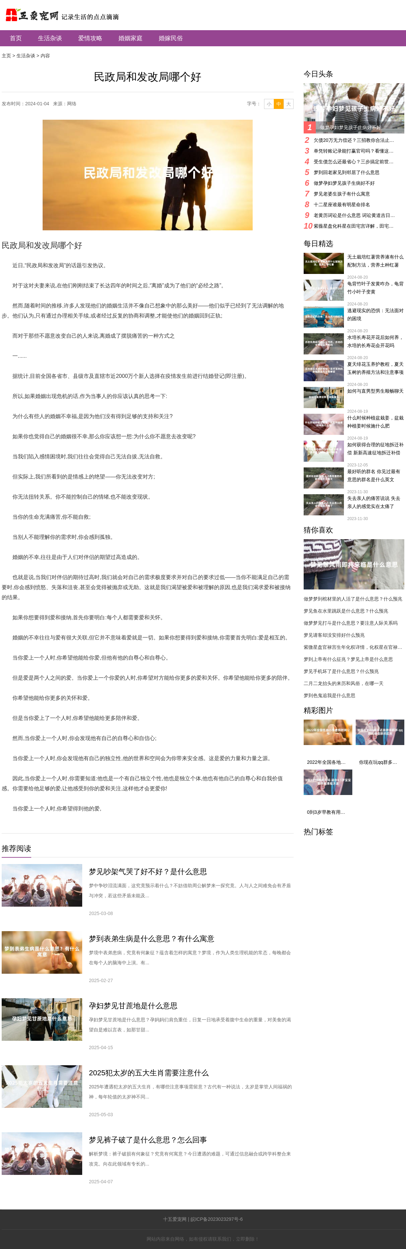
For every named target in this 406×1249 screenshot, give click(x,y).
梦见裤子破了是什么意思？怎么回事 (148, 1140)
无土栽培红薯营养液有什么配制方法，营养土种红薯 (375, 261)
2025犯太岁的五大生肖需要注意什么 (149, 1073)
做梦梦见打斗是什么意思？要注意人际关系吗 (351, 623)
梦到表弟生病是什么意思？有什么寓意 (151, 938)
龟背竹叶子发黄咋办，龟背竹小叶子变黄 (375, 287)
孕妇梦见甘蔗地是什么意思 (133, 1006)
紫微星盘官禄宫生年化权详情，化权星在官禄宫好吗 (354, 647)
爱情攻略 (90, 38)
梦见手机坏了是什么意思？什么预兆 (341, 671)
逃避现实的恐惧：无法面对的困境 (375, 314)
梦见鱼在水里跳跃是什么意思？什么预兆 (346, 611)
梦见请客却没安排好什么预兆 (334, 635)
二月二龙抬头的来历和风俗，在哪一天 (344, 683)
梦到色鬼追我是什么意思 (329, 695)
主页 (6, 55)
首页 (16, 38)
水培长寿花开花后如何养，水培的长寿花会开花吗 (375, 341)
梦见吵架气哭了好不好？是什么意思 (148, 871)
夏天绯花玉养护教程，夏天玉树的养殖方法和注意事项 (375, 368)
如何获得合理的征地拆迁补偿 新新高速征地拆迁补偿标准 (375, 449)
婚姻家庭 (130, 38)
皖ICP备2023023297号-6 (217, 1219)
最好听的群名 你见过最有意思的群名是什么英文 (373, 475)
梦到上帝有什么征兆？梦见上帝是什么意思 (348, 659)
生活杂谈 (50, 38)
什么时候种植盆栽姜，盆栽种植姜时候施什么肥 (375, 422)
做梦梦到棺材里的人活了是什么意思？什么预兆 (353, 599)
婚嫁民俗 (171, 38)
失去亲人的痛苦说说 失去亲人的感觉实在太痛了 (373, 502)
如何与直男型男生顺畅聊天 (375, 391)
